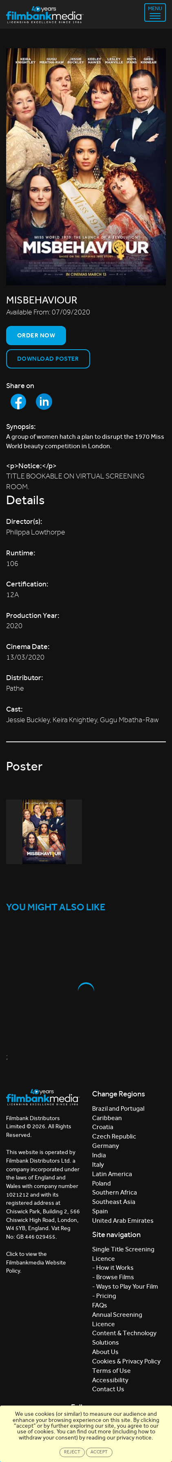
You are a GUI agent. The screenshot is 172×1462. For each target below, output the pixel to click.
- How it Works (113, 1267)
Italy (98, 1164)
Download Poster (48, 358)
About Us (105, 1352)
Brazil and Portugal (118, 1108)
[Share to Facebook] (18, 401)
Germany (105, 1146)
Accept (99, 1452)
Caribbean (107, 1118)
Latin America (112, 1174)
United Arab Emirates (123, 1220)
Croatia (102, 1127)
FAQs (99, 1305)
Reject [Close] (72, 1452)
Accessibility (110, 1380)
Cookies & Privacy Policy (126, 1361)
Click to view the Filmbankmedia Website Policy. (36, 1262)
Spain (100, 1211)
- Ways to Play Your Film (125, 1286)
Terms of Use (111, 1370)
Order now (36, 335)
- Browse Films (113, 1277)
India (99, 1155)
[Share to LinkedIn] (44, 401)
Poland (101, 1183)
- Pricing (104, 1296)
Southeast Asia (113, 1202)
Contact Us (108, 1389)
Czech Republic (114, 1136)
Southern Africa (114, 1192)
